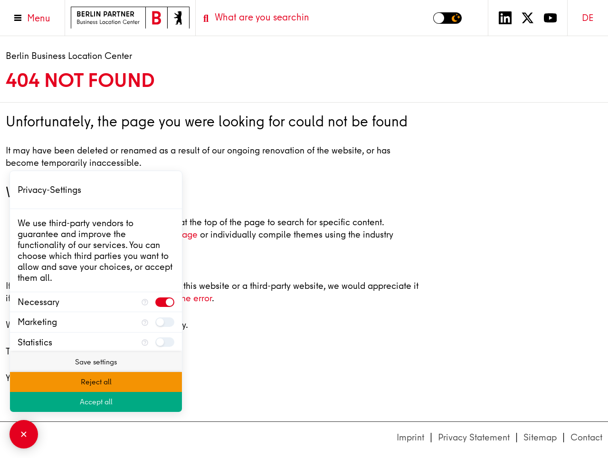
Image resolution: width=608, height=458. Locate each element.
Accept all (96, 402)
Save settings (96, 362)
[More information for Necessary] (145, 302)
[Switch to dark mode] (447, 18)
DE (588, 18)
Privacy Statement (474, 437)
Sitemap (540, 437)
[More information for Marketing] (145, 322)
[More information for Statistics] (145, 342)
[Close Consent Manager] (24, 434)
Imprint (410, 437)
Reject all (96, 382)
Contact (586, 437)
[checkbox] (164, 302)
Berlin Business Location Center (69, 56)
